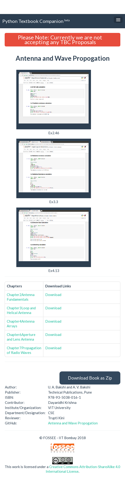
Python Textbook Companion (36, 21)
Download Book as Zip (90, 378)
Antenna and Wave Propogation (73, 423)
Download (53, 295)
